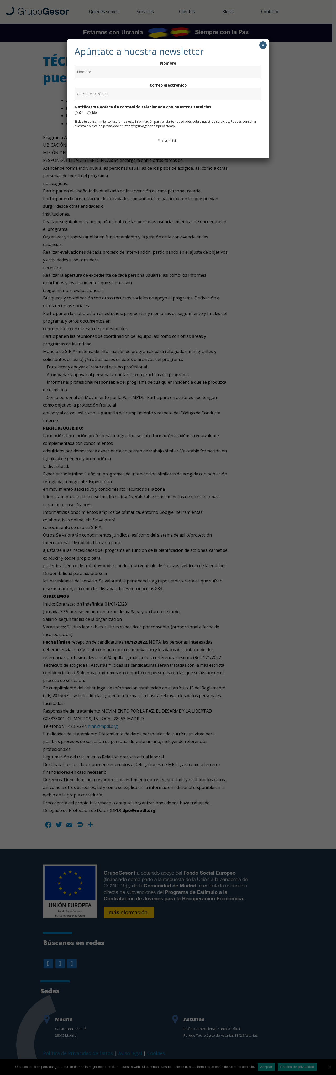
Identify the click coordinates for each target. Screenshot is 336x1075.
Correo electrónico (168, 85)
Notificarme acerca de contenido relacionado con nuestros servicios (143, 106)
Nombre (168, 63)
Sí (79, 112)
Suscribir (168, 140)
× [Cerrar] (262, 45)
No (92, 112)
